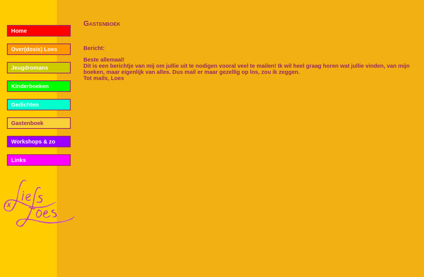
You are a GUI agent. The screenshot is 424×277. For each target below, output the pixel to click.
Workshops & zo (33, 141)
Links (18, 160)
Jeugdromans (30, 68)
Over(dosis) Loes (34, 49)
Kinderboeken (30, 86)
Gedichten (25, 105)
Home (19, 31)
